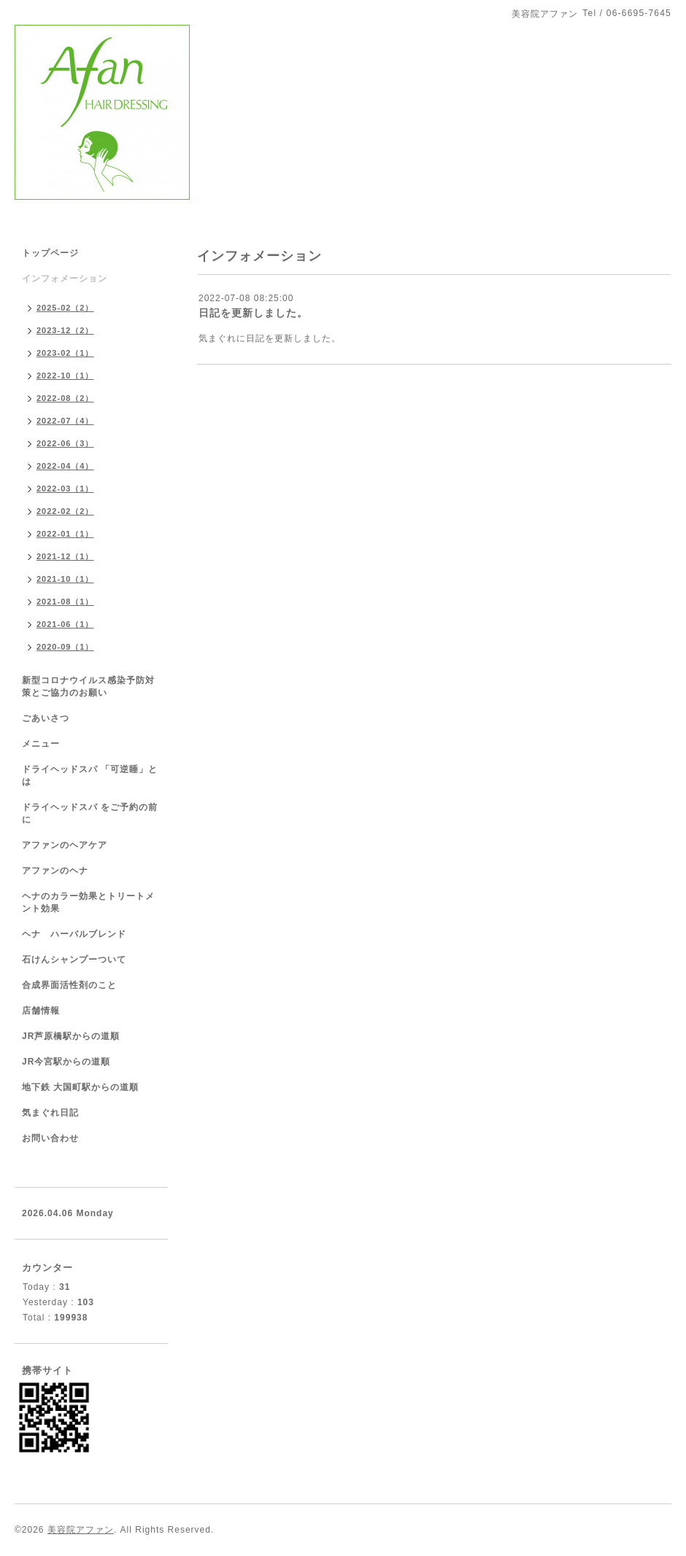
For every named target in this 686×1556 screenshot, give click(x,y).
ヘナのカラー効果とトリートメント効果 (88, 902)
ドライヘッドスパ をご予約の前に (90, 813)
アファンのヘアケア (64, 845)
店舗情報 (41, 1010)
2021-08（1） (65, 601)
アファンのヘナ (55, 870)
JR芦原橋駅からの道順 (71, 1036)
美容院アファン (80, 1530)
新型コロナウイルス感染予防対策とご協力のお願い (88, 686)
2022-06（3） (65, 443)
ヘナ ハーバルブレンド (74, 934)
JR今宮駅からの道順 (66, 1062)
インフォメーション (64, 278)
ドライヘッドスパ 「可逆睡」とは (90, 775)
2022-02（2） (65, 511)
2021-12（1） (65, 556)
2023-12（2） (65, 330)
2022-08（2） (65, 398)
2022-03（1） (65, 488)
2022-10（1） (65, 375)
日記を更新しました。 (253, 313)
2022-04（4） (65, 466)
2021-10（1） (65, 579)
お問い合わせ (50, 1138)
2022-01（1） (65, 533)
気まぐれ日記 (50, 1113)
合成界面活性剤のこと (69, 985)
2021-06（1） (65, 624)
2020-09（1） (65, 646)
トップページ (50, 253)
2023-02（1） (65, 353)
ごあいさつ (45, 718)
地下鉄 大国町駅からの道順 (80, 1087)
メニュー (41, 744)
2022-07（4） (65, 420)
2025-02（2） (65, 307)
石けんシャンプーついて (74, 959)
